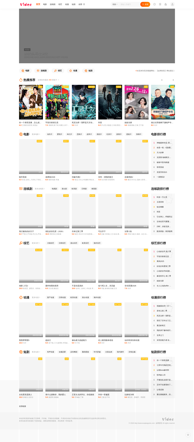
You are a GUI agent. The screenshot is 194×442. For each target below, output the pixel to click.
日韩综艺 (62, 243)
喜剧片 (99, 134)
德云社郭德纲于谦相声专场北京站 (165, 122)
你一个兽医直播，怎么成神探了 (32, 122)
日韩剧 (84, 189)
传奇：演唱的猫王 (105, 177)
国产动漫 (50, 297)
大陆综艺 (50, 243)
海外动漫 (97, 297)
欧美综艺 (85, 243)
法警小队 (128, 231)
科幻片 (69, 134)
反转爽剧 (73, 352)
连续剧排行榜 (160, 188)
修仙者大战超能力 (79, 340)
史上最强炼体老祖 (105, 340)
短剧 (73, 4)
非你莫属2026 (130, 286)
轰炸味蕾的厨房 (51, 286)
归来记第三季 (77, 231)
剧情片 (119, 134)
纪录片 (109, 134)
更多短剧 (36, 352)
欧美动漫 (73, 297)
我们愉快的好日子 (26, 231)
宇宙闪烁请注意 (51, 122)
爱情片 (59, 134)
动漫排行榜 (158, 297)
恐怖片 (79, 134)
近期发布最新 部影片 (48, 80)
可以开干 (102, 231)
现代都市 (120, 352)
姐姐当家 (128, 122)
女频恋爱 (62, 352)
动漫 (67, 4)
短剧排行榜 (158, 352)
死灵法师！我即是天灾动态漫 (84, 122)
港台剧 (64, 189)
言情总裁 (132, 352)
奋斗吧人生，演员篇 (106, 286)
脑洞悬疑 (85, 352)
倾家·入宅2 (23, 286)
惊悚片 (138, 134)
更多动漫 (36, 297)
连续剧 (52, 4)
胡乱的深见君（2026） (54, 231)
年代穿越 (97, 352)
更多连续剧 (40, 189)
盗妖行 (48, 340)
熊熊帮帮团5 (24, 340)
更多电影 (36, 134)
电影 (45, 4)
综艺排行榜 (158, 243)
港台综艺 (73, 243)
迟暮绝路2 (129, 177)
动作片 (49, 134)
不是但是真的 (77, 286)
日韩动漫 (62, 297)
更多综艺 (36, 243)
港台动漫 (85, 297)
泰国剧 (94, 189)
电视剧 (54, 189)
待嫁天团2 (76, 177)
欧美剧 (74, 189)
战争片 (89, 134)
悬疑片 (129, 134)
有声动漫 (50, 352)
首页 (38, 4)
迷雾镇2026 (50, 177)
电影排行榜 (158, 134)
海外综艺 (97, 243)
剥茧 (100, 122)
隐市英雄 (22, 177)
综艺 (60, 4)
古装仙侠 (108, 352)
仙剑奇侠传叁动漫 (132, 340)
